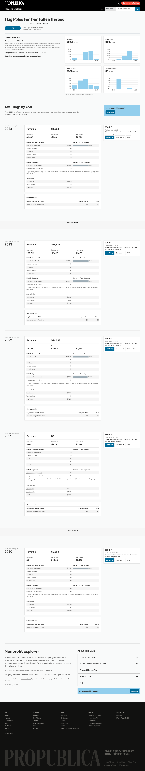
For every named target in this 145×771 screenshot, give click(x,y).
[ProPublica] (14, 3)
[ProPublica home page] (52, 757)
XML (128, 137)
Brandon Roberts (46, 670)
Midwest (64, 715)
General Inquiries (95, 715)
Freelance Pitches (95, 723)
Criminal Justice (39, 723)
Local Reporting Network (70, 728)
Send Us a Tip (94, 718)
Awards (7, 728)
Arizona (27, 9)
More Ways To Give (123, 718)
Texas (63, 726)
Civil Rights (37, 718)
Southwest (64, 723)
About (7, 715)
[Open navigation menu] (118, 3)
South (63, 721)
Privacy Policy (132, 762)
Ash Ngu (33, 670)
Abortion (36, 715)
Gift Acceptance (124, 765)
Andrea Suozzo (12, 670)
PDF (128, 349)
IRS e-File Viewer (26, 679)
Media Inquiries (94, 726)
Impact (7, 718)
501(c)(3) (20, 41)
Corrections (93, 721)
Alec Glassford (23, 670)
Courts (35, 721)
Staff (6, 723)
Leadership (9, 721)
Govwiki (7, 681)
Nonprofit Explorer (13, 9)
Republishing (121, 762)
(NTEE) (44, 53)
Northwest (64, 718)
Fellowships (9, 734)
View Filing (109, 137)
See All (35, 728)
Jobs (6, 731)
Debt (34, 726)
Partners (8, 726)
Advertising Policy (110, 765)
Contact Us (110, 112)
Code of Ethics (109, 762)
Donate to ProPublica (131, 3)
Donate (119, 715)
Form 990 (8, 112)
